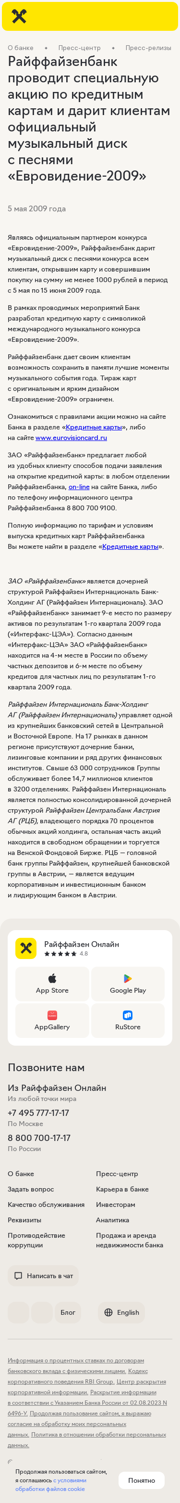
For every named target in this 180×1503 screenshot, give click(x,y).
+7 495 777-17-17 (38, 1113)
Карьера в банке (122, 1189)
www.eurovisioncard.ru (71, 437)
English (121, 1312)
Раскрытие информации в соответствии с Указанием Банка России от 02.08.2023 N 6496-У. (87, 1402)
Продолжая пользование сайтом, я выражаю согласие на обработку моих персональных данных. (79, 1424)
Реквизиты (24, 1220)
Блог (67, 1312)
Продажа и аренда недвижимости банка (130, 1240)
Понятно (141, 1480)
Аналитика (112, 1220)
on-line (79, 486)
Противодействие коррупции (36, 1240)
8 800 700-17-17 (39, 1138)
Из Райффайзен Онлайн (57, 1088)
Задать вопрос (31, 1189)
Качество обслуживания (46, 1204)
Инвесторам (115, 1204)
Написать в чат (43, 1276)
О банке (21, 1173)
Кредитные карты (94, 427)
